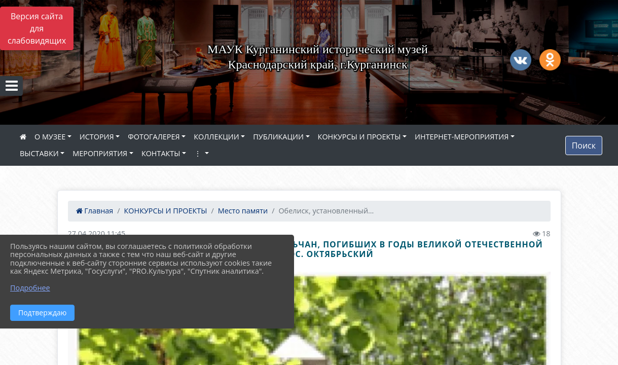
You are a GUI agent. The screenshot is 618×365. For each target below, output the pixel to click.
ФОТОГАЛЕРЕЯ (153, 136)
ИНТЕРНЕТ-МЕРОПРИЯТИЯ (461, 136)
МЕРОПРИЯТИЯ (99, 153)
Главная (95, 210)
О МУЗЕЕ (49, 136)
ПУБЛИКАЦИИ (278, 136)
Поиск (584, 145)
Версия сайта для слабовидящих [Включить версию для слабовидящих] (37, 28)
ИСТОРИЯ (97, 136)
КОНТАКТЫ (160, 153)
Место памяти (243, 210)
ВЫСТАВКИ (39, 153)
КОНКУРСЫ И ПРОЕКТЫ (359, 136)
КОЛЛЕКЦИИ (216, 136)
